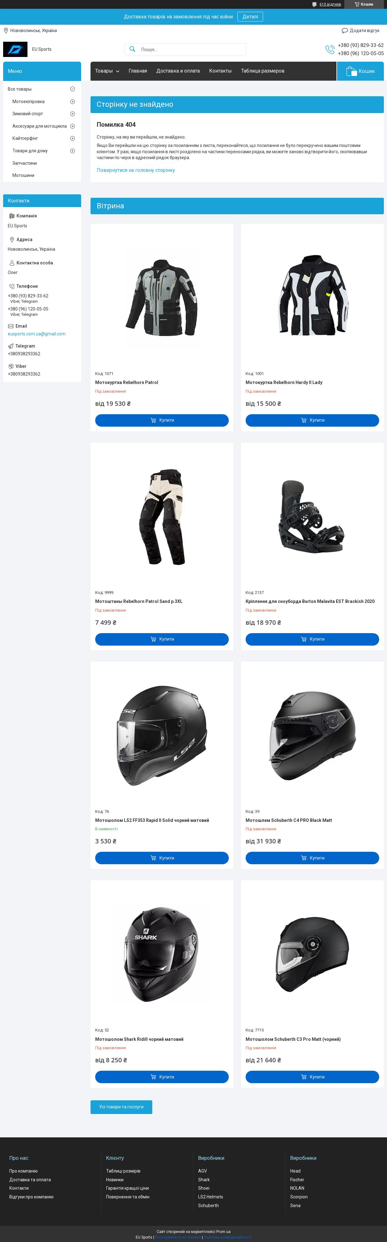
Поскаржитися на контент (178, 1237)
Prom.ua (223, 1232)
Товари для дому (30, 150)
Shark (204, 1179)
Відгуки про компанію (31, 1196)
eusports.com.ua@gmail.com (37, 333)
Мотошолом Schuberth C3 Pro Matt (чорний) (293, 1039)
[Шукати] (132, 49)
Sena (295, 1205)
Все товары (20, 89)
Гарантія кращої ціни (127, 1188)
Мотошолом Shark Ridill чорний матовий (139, 1039)
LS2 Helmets (210, 1196)
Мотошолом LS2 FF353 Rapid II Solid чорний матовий (152, 820)
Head (295, 1171)
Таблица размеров (263, 71)
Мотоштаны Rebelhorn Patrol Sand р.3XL (139, 601)
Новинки (115, 1179)
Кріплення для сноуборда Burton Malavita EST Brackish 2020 (310, 601)
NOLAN (297, 1188)
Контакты (220, 71)
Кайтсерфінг (25, 138)
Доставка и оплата (178, 71)
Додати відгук (365, 30)
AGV (202, 1171)
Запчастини (24, 163)
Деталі (250, 17)
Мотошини (23, 175)
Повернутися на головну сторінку (136, 170)
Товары (104, 71)
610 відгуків (330, 4)
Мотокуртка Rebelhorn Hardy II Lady (284, 382)
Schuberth (208, 1205)
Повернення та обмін (127, 1196)
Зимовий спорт (27, 113)
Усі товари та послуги (121, 1106)
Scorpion (299, 1196)
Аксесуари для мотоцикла (39, 126)
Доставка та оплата (30, 1179)
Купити (166, 420)
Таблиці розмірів (123, 1171)
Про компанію (23, 1171)
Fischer (297, 1179)
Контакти (19, 1188)
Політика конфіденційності (228, 1237)
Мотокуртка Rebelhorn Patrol (126, 382)
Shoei (203, 1188)
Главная (138, 71)
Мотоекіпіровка (28, 101)
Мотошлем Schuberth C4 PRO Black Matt (289, 820)
